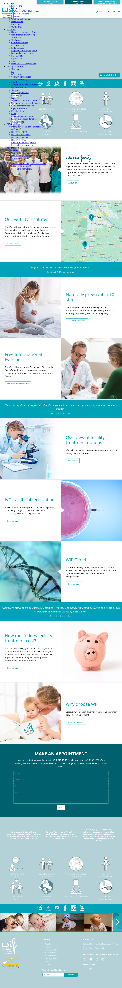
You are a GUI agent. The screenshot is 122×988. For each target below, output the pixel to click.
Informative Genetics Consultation (26, 126)
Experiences (16, 58)
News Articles (17, 21)
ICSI (13, 98)
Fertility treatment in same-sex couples (28, 100)
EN (119, 11)
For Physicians (13, 161)
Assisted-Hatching (19, 79)
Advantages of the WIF (21, 166)
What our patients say (21, 19)
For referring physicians (21, 169)
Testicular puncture (19, 92)
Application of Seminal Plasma (24, 84)
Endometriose (17, 48)
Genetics (15, 90)
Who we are (16, 6)
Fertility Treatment (15, 66)
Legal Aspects (17, 55)
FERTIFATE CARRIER (19, 137)
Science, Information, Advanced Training (29, 163)
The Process (16, 40)
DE (113, 11)
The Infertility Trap (19, 158)
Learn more (12, 521)
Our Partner (16, 27)
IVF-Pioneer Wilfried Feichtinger (25, 11)
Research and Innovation (22, 145)
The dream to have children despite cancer (30, 103)
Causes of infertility (19, 42)
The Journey (16, 37)
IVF (12, 71)
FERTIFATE (15, 129)
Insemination (17, 95)
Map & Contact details (107, 2)
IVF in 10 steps (17, 74)
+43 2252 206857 (93, 760)
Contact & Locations (20, 13)
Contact (10, 174)
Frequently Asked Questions (23, 63)
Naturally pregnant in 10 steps (24, 32)
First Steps (11, 29)
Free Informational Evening (23, 34)
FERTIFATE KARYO (19, 132)
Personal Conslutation (79, 2)
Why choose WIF (14, 147)
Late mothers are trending (23, 53)
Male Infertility (17, 111)
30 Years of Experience (21, 153)
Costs (13, 61)
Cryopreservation (19, 108)
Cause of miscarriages (21, 77)
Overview (15, 69)
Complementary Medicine (22, 105)
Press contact (17, 24)
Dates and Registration (18, 383)
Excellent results (18, 150)
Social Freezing (17, 121)
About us (72, 182)
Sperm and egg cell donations (24, 119)
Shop (9, 171)
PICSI (13, 113)
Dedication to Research (21, 155)
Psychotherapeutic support (23, 116)
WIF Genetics (12, 124)
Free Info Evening (50, 2)
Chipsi (14, 82)
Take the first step (76, 320)
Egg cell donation (18, 87)
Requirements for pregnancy (24, 50)
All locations (13, 243)
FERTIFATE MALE (18, 140)
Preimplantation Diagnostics (23, 142)
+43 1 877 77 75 (59, 760)
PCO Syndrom (17, 45)
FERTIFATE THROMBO (20, 134)
